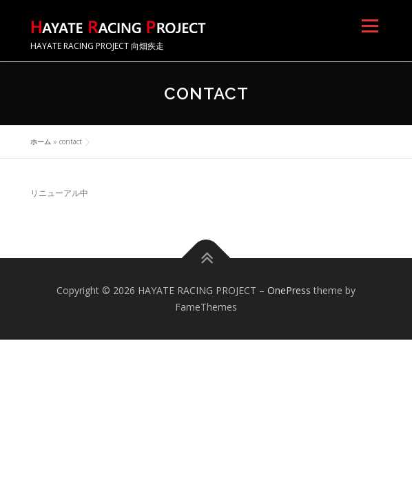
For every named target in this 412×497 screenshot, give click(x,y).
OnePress (289, 290)
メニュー (370, 26)
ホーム (40, 141)
